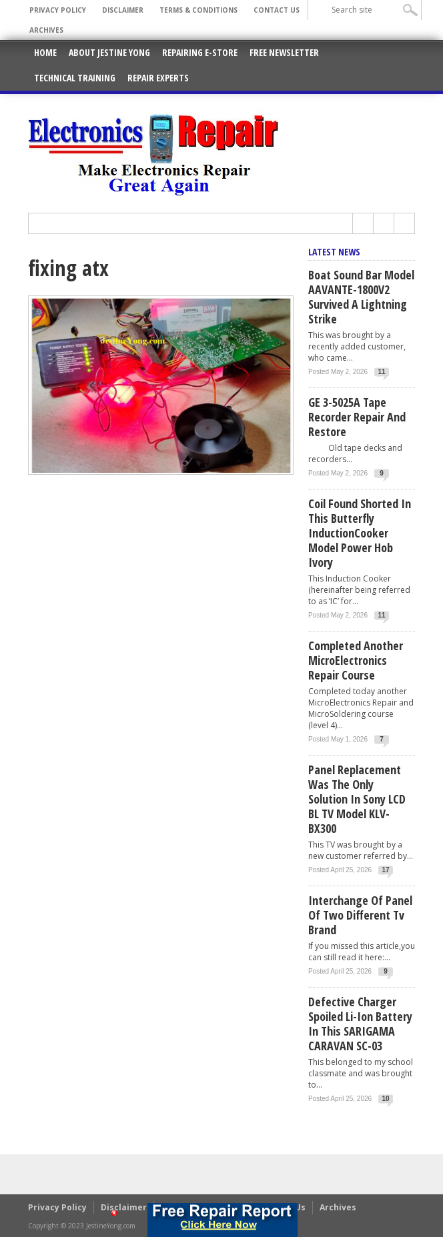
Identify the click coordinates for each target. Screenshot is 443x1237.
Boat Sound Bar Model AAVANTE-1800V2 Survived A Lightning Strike (361, 296)
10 (386, 1098)
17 (386, 870)
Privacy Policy (57, 10)
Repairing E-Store (200, 52)
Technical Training (74, 77)
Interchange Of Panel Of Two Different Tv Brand (360, 915)
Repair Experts (158, 77)
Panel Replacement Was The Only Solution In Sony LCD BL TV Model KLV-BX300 (357, 799)
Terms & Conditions (198, 10)
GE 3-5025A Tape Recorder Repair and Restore (357, 417)
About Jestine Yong (109, 52)
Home (45, 52)
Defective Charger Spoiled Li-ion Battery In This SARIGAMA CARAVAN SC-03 (360, 1023)
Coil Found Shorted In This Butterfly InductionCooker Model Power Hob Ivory (359, 532)
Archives (46, 30)
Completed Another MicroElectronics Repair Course (355, 660)
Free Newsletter (284, 52)
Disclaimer (122, 10)
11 (381, 371)
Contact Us (277, 10)
